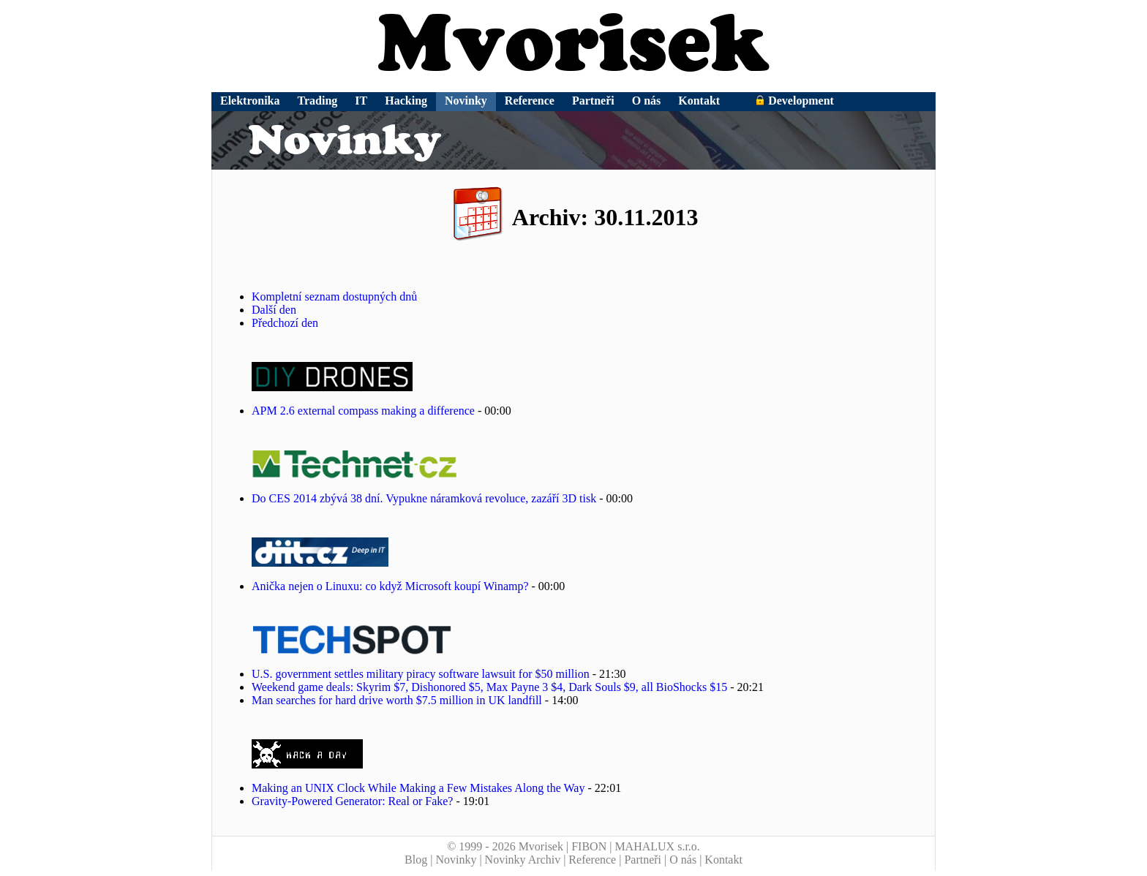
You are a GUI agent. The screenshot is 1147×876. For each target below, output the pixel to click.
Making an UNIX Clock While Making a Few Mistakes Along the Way (418, 788)
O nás (646, 100)
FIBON (588, 846)
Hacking (406, 100)
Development (794, 100)
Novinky (466, 100)
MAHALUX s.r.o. (656, 846)
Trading (318, 100)
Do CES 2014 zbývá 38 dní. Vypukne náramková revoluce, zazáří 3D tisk (424, 498)
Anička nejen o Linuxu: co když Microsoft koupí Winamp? (390, 586)
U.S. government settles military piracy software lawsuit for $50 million (421, 674)
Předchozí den (285, 323)
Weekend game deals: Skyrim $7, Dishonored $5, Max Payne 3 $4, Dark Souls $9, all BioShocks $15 (489, 687)
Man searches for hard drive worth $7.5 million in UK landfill (397, 700)
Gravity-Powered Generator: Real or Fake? (352, 801)
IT (361, 100)
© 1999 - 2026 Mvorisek (505, 846)
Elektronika (250, 100)
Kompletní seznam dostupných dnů (334, 296)
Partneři (593, 100)
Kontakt (699, 100)
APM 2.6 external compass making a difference (363, 410)
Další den (274, 309)
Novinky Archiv (523, 859)
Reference (529, 100)
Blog (416, 859)
